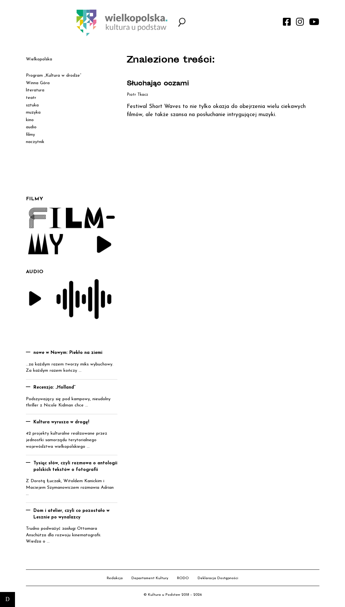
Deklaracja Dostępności (218, 578)
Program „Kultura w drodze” (53, 75)
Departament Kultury (149, 578)
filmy (30, 134)
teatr (31, 97)
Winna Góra (38, 83)
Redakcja (115, 578)
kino (30, 120)
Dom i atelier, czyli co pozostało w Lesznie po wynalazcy (71, 514)
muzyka (33, 112)
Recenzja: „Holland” (54, 387)
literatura (35, 90)
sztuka (32, 105)
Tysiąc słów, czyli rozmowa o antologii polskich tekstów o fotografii (75, 466)
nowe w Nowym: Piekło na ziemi (67, 352)
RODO (183, 578)
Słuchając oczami (158, 84)
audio (31, 127)
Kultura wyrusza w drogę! (61, 422)
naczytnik (35, 142)
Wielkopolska (39, 59)
